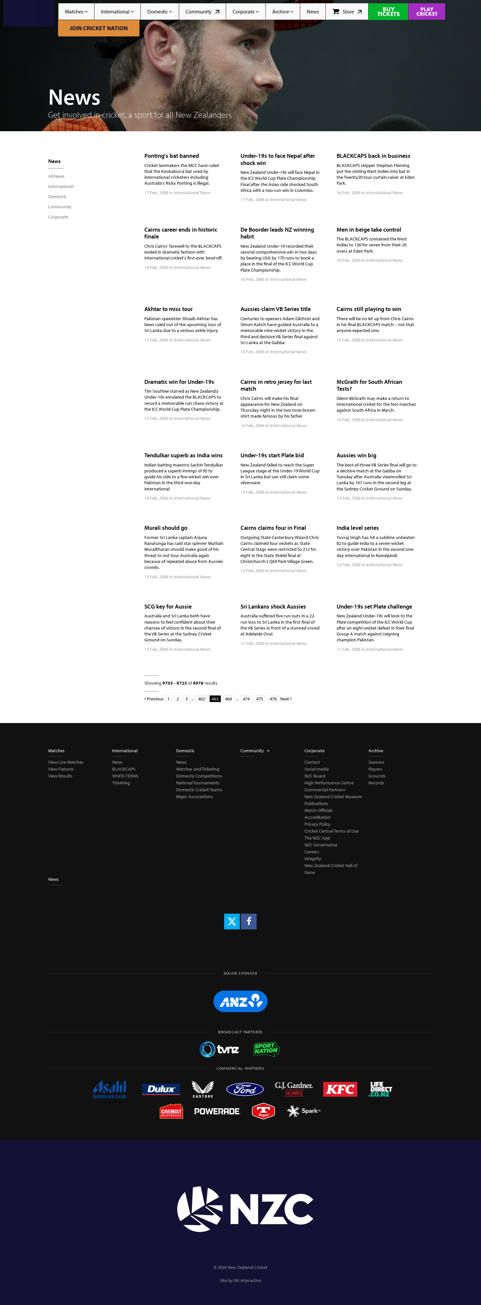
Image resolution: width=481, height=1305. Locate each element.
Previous (154, 699)
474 (246, 699)
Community (202, 11)
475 (259, 699)
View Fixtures (61, 769)
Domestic (159, 11)
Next (286, 699)
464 (228, 699)
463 (215, 699)
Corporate (246, 11)
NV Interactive (247, 1280)
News (313, 11)
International (117, 11)
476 (273, 699)
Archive (282, 11)
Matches (76, 11)
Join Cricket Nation (99, 28)
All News (56, 176)
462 (201, 699)
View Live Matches (66, 762)
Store (347, 11)
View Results (60, 776)
